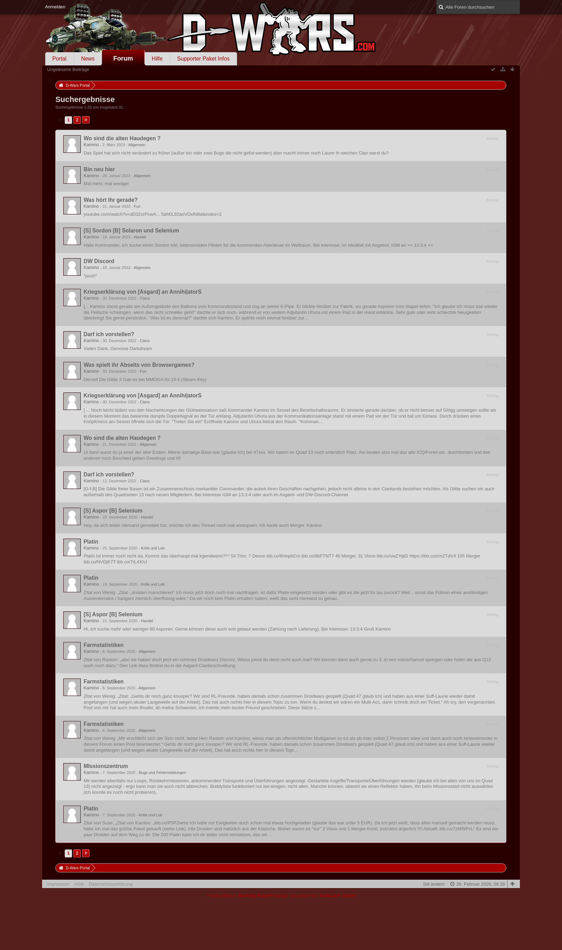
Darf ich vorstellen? (109, 334)
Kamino (91, 144)
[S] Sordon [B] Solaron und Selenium (131, 230)
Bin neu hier (99, 169)
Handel (140, 237)
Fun (137, 206)
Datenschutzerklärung (111, 884)
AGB (79, 884)
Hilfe (157, 59)
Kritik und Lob (153, 548)
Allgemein (136, 145)
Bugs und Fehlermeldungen (162, 772)
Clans (145, 298)
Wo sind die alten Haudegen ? (122, 138)
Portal (59, 59)
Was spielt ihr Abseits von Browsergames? (139, 365)
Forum (123, 58)
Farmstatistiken (104, 645)
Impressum (58, 884)
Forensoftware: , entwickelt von (281, 895)
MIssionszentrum (106, 766)
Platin (91, 542)
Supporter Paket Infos (203, 59)
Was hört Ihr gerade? (110, 200)
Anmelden (55, 6)
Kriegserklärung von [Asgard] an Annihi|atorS (142, 292)
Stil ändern (434, 884)
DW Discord (99, 261)
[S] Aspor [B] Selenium (113, 511)
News (88, 59)
